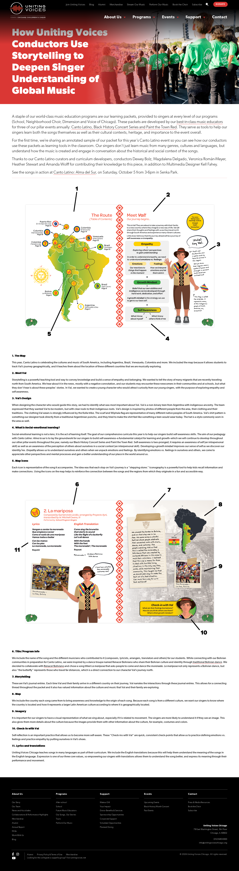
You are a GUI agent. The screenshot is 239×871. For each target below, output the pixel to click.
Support (193, 17)
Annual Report (18, 827)
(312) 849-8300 (220, 839)
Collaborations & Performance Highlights (30, 815)
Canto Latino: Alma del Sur (74, 172)
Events (168, 17)
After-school (61, 803)
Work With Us (18, 835)
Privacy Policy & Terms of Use (49, 855)
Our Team (16, 807)
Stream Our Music (136, 4)
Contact (219, 17)
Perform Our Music (158, 4)
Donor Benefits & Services (111, 811)
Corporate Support (108, 819)
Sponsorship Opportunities (112, 815)
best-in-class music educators (200, 122)
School (59, 807)
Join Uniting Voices (75, 4)
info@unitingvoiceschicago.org (213, 843)
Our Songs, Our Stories (66, 815)
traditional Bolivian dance (207, 662)
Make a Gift (105, 803)
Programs (142, 17)
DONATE (220, 4)
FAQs (14, 831)
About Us (113, 17)
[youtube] (14, 858)
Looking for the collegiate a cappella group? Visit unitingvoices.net (56, 858)
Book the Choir (180, 4)
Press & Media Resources (199, 803)
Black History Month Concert (156, 807)
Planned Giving (106, 827)
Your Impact (105, 807)
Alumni (101, 4)
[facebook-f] (13, 854)
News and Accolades (21, 811)
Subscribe (197, 4)
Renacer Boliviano (54, 666)
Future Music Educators (66, 811)
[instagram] (17, 854)
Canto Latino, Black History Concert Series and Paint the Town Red (124, 127)
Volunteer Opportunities (110, 823)
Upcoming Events (151, 803)
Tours (58, 819)
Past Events (149, 811)
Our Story (16, 803)
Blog (91, 4)
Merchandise (116, 4)
